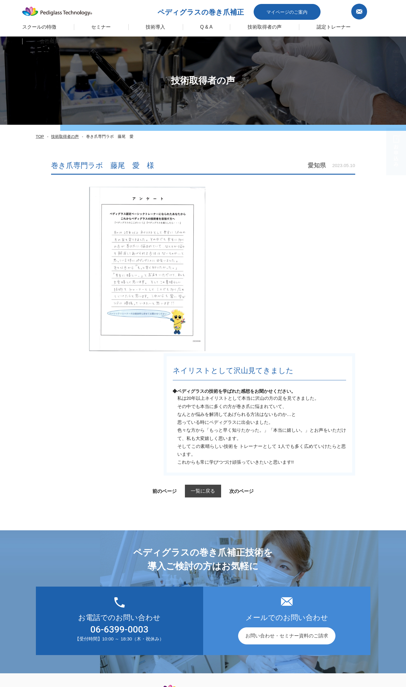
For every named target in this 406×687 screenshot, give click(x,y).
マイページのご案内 (310, 10)
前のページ (154, 324)
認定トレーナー (317, 25)
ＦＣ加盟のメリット (192, 584)
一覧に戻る (203, 324)
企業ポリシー (203, 642)
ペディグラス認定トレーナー (112, 584)
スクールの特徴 (31, 25)
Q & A (194, 25)
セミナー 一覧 (96, 549)
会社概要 (247, 560)
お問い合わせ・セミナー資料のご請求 (286, 469)
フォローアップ (187, 572)
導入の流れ (182, 549)
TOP (39, 136)
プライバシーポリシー (251, 642)
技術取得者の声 (250, 25)
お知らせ (247, 549)
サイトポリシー (302, 642)
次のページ (251, 324)
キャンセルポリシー (349, 642)
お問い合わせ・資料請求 (264, 572)
